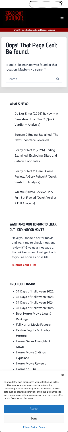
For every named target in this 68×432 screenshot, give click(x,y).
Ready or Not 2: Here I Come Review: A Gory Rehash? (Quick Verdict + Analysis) (36, 176)
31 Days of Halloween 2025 (35, 308)
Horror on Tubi (26, 369)
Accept (34, 408)
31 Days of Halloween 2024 (35, 302)
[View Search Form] (46, 4)
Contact (43, 427)
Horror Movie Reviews (31, 363)
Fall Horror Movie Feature (33, 324)
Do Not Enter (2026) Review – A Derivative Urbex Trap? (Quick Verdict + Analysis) (36, 119)
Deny (34, 418)
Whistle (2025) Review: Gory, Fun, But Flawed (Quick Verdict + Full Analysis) (35, 197)
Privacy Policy (30, 427)
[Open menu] (62, 18)
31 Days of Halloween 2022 (35, 291)
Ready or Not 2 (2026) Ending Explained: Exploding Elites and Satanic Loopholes (36, 155)
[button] (62, 375)
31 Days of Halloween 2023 (35, 297)
